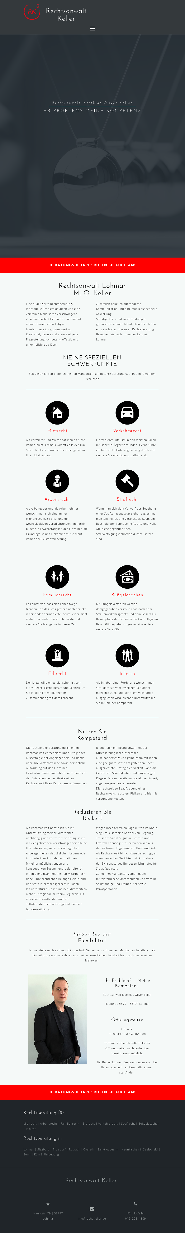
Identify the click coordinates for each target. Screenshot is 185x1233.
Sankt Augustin (108, 1149)
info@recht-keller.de (92, 1218)
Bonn (27, 1154)
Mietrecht (57, 431)
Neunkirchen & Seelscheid (140, 1149)
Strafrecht (127, 499)
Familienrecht (57, 595)
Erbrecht (57, 674)
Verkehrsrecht (127, 431)
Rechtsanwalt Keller (91, 1181)
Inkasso (127, 674)
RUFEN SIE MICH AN (113, 265)
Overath (88, 1149)
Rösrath (74, 1149)
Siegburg (43, 1149)
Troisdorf (59, 1149)
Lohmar (28, 1149)
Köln (37, 1154)
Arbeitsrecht (57, 499)
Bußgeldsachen (127, 595)
